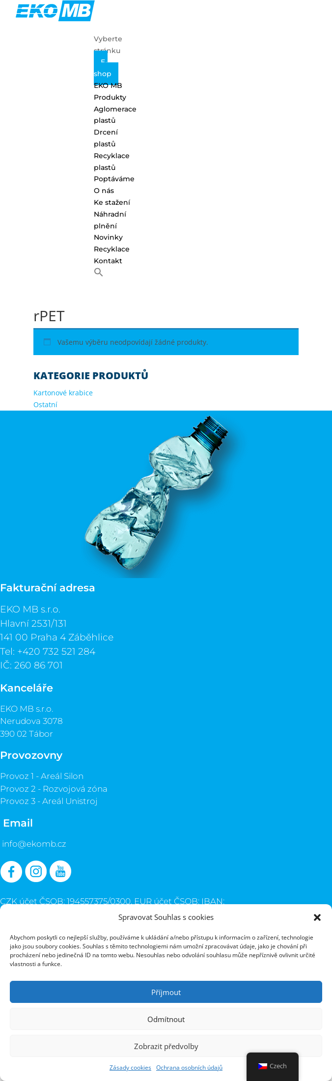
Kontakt (108, 260)
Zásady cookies (130, 1067)
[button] (317, 917)
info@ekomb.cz (34, 844)
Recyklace (112, 249)
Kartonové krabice (63, 392)
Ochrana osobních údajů (189, 1067)
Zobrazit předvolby (166, 1046)
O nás (104, 190)
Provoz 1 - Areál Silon (41, 776)
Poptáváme (114, 178)
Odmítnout (166, 1019)
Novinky (108, 237)
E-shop (102, 67)
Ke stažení (112, 202)
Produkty (110, 97)
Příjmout (166, 992)
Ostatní (45, 404)
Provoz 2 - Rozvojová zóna (54, 789)
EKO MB (108, 85)
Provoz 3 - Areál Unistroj (49, 801)
